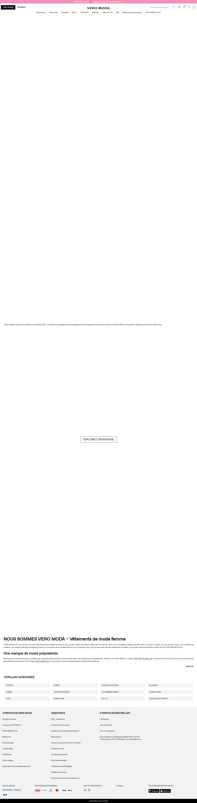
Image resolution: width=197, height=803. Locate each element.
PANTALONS (59, 699)
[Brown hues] (98, 374)
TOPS (8, 699)
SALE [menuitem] (74, 12)
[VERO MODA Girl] (59, 592)
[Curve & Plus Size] (138, 592)
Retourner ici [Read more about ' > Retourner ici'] (56, 737)
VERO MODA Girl (42, 661)
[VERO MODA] (98, 9)
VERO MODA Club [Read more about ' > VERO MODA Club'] (10, 731)
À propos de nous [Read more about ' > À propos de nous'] (9, 719)
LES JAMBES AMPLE (110, 692)
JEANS (56, 685)
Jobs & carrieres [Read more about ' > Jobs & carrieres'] (106, 725)
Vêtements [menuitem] (53, 12)
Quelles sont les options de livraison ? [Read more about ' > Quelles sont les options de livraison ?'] (65, 731)
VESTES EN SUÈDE (62, 692)
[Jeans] (164, 374)
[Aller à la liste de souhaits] (189, 8)
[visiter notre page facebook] (85, 791)
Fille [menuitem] (117, 12)
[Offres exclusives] (148, 76)
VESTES (9, 685)
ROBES (9, 692)
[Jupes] (148, 144)
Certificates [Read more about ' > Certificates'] (7, 754)
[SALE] (98, 297)
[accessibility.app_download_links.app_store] (165, 792)
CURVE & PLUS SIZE (110, 685)
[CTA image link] (16, 144)
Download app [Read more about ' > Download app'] (8, 743)
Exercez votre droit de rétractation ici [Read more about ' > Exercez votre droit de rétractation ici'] (65, 778)
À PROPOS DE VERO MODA (17, 713)
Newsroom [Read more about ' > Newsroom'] (7, 737)
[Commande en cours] (194, 7)
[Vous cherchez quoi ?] (174, 6)
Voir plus (189, 666)
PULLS (104, 699)
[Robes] (49, 144)
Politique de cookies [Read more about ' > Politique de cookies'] (58, 772)
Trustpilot (120, 786)
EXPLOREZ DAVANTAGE (98, 439)
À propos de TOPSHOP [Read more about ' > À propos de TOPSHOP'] (12, 725)
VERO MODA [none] (8, 7)
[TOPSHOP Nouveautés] (178, 592)
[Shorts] (115, 144)
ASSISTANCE (58, 713)
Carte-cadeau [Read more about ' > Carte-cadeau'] (8, 760)
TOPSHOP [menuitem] (84, 12)
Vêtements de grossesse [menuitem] (132, 12)
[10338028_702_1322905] (148, 506)
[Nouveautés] (49, 75)
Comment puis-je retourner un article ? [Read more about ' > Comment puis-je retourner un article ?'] (66, 743)
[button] (17, 790)
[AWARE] (98, 592)
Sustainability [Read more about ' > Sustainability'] (8, 749)
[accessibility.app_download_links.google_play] (154, 792)
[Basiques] (49, 506)
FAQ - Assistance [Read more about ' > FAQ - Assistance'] (58, 719)
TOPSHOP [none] (21, 7)
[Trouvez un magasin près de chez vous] (179, 8)
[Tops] (82, 144)
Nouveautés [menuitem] (41, 12)
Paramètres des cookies (98, 801)
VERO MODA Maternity (142, 659)
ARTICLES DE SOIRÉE (158, 699)
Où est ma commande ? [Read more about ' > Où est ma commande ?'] (60, 725)
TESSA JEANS (155, 692)
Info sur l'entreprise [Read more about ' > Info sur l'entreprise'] (107, 731)
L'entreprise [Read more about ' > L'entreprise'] (104, 719)
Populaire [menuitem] (64, 12)
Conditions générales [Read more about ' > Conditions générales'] (59, 754)
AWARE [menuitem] (95, 12)
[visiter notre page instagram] (89, 791)
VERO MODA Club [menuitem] (153, 12)
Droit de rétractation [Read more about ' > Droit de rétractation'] (59, 760)
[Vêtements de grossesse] (19, 592)
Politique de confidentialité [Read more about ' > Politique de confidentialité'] (61, 766)
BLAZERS (153, 685)
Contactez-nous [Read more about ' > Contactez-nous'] (57, 749)
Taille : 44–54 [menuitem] (107, 12)
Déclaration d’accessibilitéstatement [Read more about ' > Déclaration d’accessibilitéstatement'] (17, 766)
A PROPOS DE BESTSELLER (115, 713)
